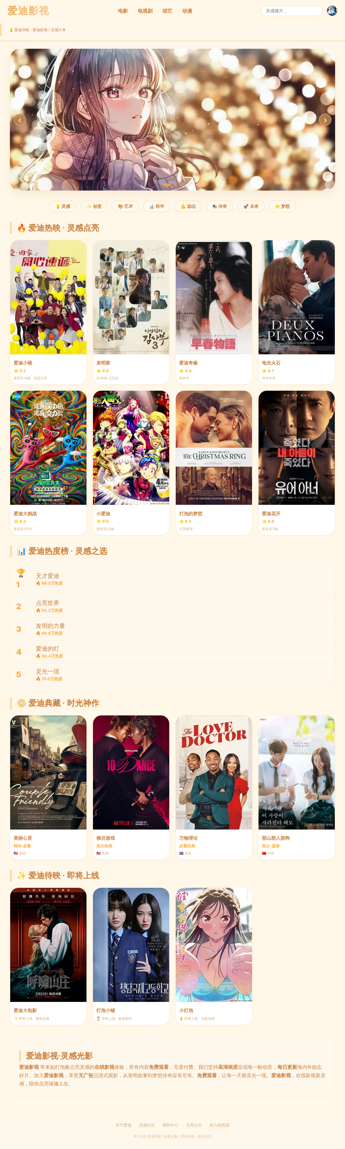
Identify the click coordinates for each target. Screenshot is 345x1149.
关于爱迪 (124, 1125)
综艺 (167, 11)
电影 (123, 11)
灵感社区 (147, 1125)
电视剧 (145, 11)
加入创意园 (219, 1125)
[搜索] (291, 11)
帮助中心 (170, 1125)
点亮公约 (194, 1125)
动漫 (187, 11)
